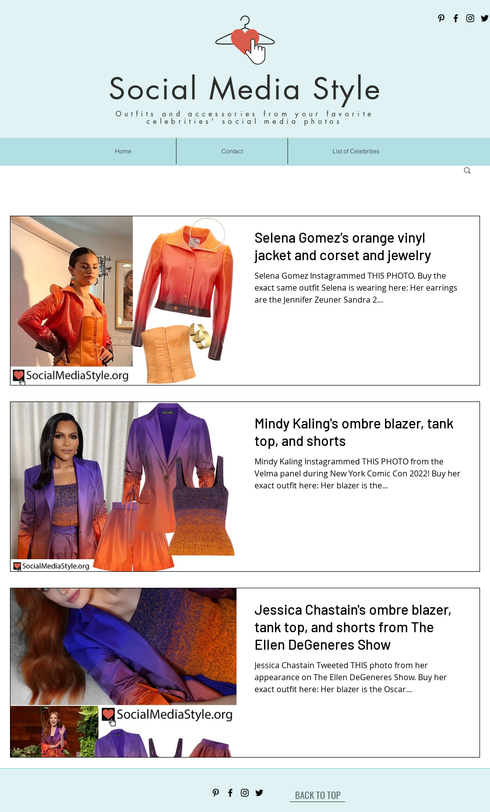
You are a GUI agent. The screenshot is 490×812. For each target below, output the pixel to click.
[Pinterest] (441, 18)
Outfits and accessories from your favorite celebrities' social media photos (245, 117)
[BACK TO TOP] (317, 794)
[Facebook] (455, 18)
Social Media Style (245, 88)
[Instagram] (470, 18)
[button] (467, 171)
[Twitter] (485, 18)
